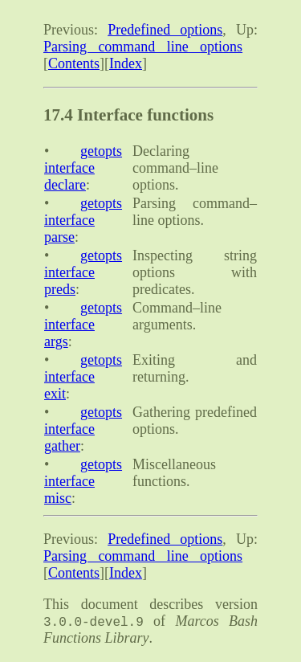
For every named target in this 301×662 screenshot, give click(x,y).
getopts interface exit (83, 377)
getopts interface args (83, 324)
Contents (74, 63)
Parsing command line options (142, 47)
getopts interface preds (83, 272)
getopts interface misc (83, 481)
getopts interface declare (83, 168)
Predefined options (165, 30)
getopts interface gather (83, 429)
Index (125, 63)
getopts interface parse (83, 220)
